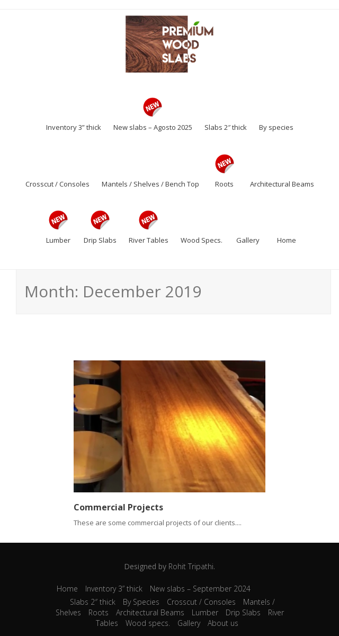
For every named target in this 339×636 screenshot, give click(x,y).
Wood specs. (148, 623)
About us (223, 623)
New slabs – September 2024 (200, 589)
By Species (141, 602)
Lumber (205, 612)
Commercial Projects (118, 507)
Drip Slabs (243, 612)
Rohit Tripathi (190, 566)
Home (67, 589)
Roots (98, 612)
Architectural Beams (150, 612)
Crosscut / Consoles (201, 602)
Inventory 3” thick (113, 589)
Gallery (188, 623)
